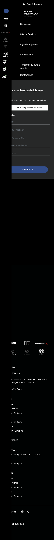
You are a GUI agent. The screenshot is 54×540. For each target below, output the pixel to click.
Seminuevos (26, 54)
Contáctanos (26, 75)
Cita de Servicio (28, 34)
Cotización (25, 24)
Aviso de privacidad (14, 524)
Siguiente (27, 169)
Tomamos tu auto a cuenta (30, 66)
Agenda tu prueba (29, 44)
